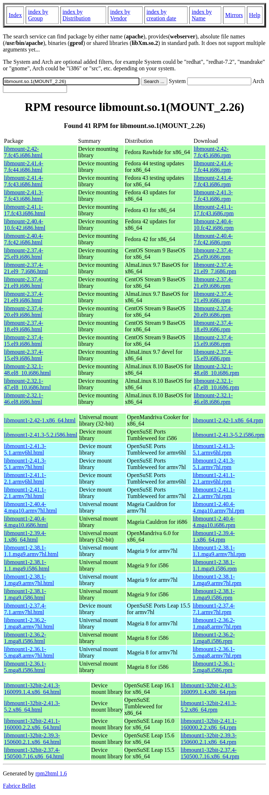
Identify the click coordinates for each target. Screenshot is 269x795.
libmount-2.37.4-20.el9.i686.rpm (213, 311)
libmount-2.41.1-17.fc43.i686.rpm (214, 210)
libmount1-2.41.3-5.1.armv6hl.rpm (214, 449)
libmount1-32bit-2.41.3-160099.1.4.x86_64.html (32, 688)
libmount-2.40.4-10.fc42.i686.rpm (214, 224)
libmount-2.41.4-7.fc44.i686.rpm (213, 166)
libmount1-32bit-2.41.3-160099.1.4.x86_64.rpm (209, 688)
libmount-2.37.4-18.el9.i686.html (23, 326)
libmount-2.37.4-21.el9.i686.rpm (213, 282)
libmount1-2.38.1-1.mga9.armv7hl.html (29, 580)
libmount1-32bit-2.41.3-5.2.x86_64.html (32, 706)
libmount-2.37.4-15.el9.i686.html (23, 340)
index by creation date (161, 15)
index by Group (38, 15)
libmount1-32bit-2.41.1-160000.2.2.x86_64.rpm (209, 724)
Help (254, 15)
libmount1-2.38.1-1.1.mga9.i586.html (26, 565)
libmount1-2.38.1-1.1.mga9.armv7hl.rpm (219, 551)
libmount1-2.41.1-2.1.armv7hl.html (25, 492)
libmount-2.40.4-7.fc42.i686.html (23, 239)
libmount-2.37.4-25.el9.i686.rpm (213, 253)
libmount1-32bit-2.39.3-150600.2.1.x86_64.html (32, 738)
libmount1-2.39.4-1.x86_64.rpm (214, 536)
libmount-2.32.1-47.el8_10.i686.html (27, 384)
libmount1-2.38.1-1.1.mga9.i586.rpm (215, 565)
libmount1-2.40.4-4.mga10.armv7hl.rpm (218, 507)
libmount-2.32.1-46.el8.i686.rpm (213, 398)
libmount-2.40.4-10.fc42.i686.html (24, 224)
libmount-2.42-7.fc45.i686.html (23, 152)
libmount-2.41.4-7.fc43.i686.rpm (213, 181)
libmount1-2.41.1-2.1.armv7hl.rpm (214, 492)
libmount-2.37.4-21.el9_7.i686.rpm (215, 268)
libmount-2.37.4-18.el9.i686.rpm (213, 326)
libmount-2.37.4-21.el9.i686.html (23, 282)
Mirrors (234, 15)
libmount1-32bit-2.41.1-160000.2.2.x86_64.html (32, 724)
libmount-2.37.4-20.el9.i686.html (23, 311)
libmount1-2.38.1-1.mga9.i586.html (25, 594)
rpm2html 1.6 (51, 773)
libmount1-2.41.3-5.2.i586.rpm (229, 435)
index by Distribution (77, 15)
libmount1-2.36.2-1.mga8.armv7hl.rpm (217, 623)
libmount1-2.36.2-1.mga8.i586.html (25, 638)
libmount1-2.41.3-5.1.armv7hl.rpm (214, 463)
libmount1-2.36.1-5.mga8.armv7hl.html (29, 652)
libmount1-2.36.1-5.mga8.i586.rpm (214, 667)
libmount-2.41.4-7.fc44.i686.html (23, 166)
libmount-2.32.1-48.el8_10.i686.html (27, 369)
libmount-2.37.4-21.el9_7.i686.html (26, 268)
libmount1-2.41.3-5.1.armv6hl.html (25, 449)
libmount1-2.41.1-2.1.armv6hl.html (25, 478)
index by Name (202, 15)
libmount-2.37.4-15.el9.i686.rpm (213, 340)
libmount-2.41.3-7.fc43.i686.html (23, 195)
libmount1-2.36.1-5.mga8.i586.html (25, 667)
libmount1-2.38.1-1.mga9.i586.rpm (214, 594)
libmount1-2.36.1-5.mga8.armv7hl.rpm (217, 652)
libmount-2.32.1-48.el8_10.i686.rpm (216, 369)
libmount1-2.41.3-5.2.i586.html (40, 435)
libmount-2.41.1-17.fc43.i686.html (24, 210)
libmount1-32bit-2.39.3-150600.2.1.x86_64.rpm (209, 738)
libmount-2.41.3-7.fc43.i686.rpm (213, 195)
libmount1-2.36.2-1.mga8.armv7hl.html (29, 623)
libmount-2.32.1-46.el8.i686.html (23, 398)
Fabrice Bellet (19, 786)
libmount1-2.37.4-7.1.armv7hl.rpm (214, 609)
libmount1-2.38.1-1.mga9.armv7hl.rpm (217, 580)
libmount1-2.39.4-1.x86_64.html (25, 536)
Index (15, 15)
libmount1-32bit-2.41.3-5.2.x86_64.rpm (209, 706)
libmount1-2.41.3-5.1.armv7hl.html (25, 463)
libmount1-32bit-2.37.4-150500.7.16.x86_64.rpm (210, 753)
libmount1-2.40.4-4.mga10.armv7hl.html (30, 507)
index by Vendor (120, 15)
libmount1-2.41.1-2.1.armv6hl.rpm (214, 478)
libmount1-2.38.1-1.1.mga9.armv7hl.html (31, 551)
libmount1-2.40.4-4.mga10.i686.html (26, 521)
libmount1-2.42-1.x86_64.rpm (228, 420)
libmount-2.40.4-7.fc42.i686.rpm (213, 239)
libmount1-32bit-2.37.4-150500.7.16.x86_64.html (34, 753)
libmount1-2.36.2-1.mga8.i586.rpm (214, 638)
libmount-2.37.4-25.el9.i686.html (23, 253)
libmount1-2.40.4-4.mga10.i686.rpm (214, 521)
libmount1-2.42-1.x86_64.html (40, 420)
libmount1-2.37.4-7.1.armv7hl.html (25, 609)
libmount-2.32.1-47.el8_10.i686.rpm (216, 384)
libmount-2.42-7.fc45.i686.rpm (212, 152)
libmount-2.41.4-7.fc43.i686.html (23, 181)
